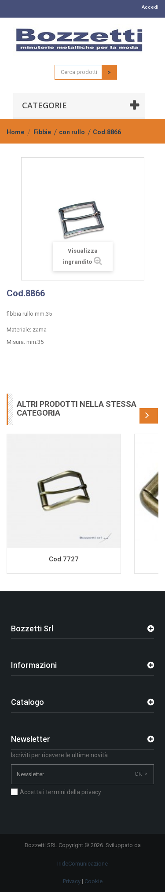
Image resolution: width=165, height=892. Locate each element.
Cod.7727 (64, 559)
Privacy (72, 881)
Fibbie (42, 132)
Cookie (93, 881)
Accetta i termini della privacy (60, 792)
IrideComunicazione (82, 863)
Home (15, 132)
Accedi (150, 7)
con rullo (72, 132)
